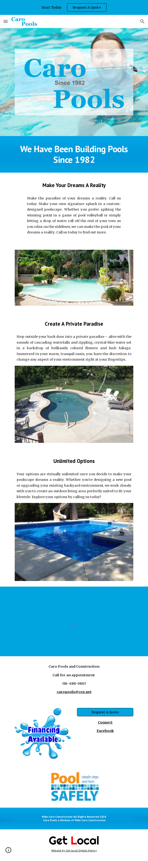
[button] (5, 21)
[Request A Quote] (105, 712)
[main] (74, 154)
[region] (74, 7)
